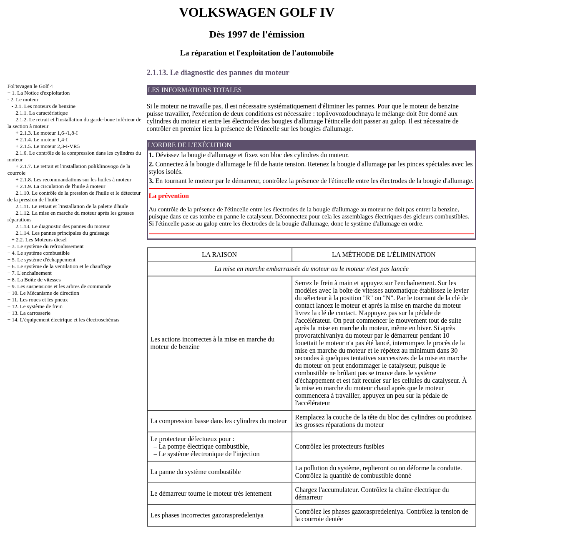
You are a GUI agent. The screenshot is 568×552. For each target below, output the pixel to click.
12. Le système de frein (37, 306)
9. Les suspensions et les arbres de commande (61, 286)
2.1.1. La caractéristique (41, 113)
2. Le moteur (24, 99)
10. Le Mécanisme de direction (45, 293)
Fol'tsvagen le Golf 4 (30, 86)
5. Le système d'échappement (43, 259)
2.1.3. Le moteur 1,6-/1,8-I (49, 133)
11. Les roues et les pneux (40, 299)
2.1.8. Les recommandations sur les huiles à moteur (75, 179)
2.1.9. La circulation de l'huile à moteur (63, 186)
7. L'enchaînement (31, 273)
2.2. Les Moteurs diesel (41, 239)
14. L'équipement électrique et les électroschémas (65, 319)
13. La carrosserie (31, 313)
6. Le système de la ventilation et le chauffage (61, 266)
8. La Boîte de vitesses (36, 279)
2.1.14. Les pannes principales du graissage (62, 233)
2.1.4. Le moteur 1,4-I (44, 139)
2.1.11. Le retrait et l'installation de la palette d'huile (71, 206)
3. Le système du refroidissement (47, 246)
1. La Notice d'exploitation (41, 93)
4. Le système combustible (41, 253)
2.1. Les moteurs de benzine (45, 106)
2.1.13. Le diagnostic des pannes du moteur (62, 226)
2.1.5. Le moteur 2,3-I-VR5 (50, 146)
